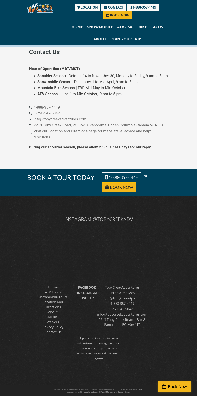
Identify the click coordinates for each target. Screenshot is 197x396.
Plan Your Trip (125, 38)
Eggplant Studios (91, 392)
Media (53, 317)
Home (77, 26)
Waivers (53, 322)
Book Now (179, 386)
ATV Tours (53, 292)
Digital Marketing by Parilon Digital (115, 392)
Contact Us (53, 332)
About (99, 38)
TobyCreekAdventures (122, 287)
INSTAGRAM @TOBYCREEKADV (98, 219)
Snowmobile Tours (53, 297)
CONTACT (114, 7)
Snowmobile (100, 26)
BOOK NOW (117, 15)
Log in (141, 389)
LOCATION (87, 7)
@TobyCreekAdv (122, 292)
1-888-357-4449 (143, 7)
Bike (143, 26)
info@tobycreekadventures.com (122, 314)
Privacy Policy (52, 327)
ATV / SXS (125, 26)
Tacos (157, 26)
